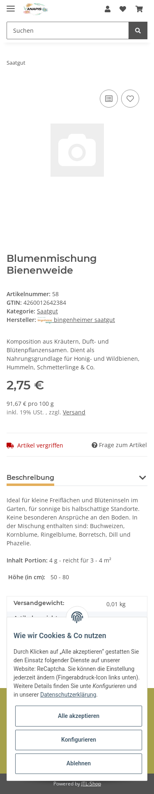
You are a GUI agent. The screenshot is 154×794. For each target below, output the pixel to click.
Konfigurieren (78, 739)
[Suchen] (68, 30)
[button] (107, 9)
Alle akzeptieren (78, 716)
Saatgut (47, 311)
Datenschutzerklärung (68, 694)
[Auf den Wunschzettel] (130, 99)
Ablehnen (79, 763)
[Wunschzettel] (123, 9)
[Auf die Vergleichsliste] (109, 99)
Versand (74, 412)
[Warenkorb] (139, 9)
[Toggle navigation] (11, 5)
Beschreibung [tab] (30, 477)
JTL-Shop (91, 783)
